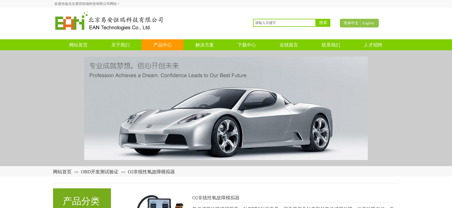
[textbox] (284, 23)
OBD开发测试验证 (99, 171)
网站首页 (62, 171)
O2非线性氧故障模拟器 (151, 171)
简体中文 (351, 23)
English (368, 23)
